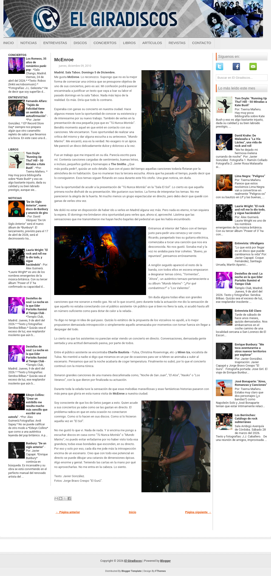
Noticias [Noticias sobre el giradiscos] (28, 43)
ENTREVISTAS (18, 97)
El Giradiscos (133, 560)
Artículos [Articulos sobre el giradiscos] (152, 43)
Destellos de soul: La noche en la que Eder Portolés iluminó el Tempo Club (37, 306)
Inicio (8, 43)
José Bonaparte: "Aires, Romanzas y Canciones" (251, 383)
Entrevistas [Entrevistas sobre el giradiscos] (55, 43)
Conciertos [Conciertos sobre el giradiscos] (104, 43)
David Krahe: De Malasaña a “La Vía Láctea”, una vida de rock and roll (248, 140)
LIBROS (13, 149)
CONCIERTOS (17, 55)
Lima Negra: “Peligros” (250, 176)
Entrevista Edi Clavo (248, 310)
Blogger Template (131, 571)
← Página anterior (68, 512)
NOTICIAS (15, 198)
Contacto (201, 43)
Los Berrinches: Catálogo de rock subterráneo (246, 418)
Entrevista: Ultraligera (249, 243)
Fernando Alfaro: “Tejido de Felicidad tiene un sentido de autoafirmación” (36, 108)
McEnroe (63, 59)
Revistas (177, 43)
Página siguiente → (198, 512)
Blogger (165, 560)
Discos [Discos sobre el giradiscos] (80, 43)
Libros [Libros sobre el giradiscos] (129, 43)
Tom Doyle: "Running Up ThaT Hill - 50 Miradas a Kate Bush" (35, 161)
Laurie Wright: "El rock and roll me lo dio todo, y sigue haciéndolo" (37, 257)
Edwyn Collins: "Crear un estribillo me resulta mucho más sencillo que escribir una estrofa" (27, 406)
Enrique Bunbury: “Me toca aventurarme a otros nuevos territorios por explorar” (250, 349)
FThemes (160, 571)
